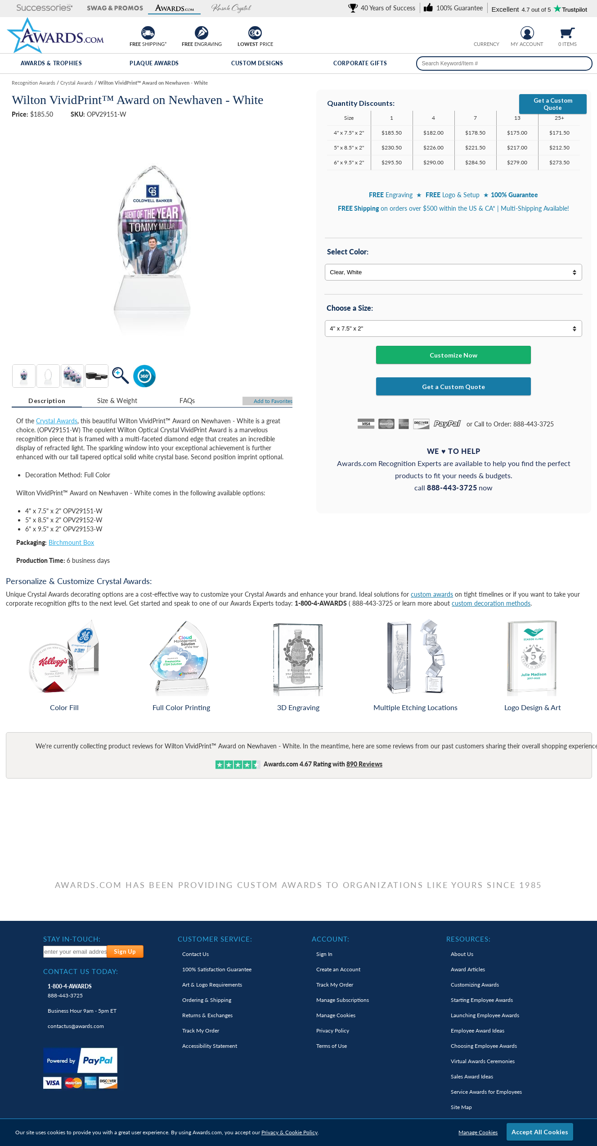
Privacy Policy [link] (332, 1030)
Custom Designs (257, 63)
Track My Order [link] (200, 1030)
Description (46, 400)
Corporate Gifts (360, 63)
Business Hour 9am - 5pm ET (82, 1010)
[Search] (582, 63)
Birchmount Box (71, 542)
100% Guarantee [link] (216, 969)
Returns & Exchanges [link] (207, 1015)
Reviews (364, 764)
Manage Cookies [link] (335, 1015)
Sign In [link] (324, 954)
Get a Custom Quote (553, 104)
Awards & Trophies (51, 63)
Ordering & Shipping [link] (206, 1000)
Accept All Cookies (540, 1132)
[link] (383, 8)
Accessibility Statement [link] (209, 1045)
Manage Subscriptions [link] (342, 1000)
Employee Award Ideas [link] (477, 1030)
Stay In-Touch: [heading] (72, 939)
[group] (487, 31)
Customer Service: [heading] (215, 939)
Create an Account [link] (338, 969)
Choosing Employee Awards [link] (484, 1045)
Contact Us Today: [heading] (80, 971)
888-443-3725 (70, 991)
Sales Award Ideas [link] (472, 1076)
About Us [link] (462, 954)
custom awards (432, 594)
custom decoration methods (491, 603)
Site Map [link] (461, 1107)
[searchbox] (504, 63)
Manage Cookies (478, 1132)
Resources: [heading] (468, 939)
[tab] (47, 400)
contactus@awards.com (76, 1026)
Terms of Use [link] (331, 1045)
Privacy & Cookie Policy (289, 1132)
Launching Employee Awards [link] (485, 1015)
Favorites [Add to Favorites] (273, 401)
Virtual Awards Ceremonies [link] (483, 1061)
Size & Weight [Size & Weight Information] (117, 400)
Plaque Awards (154, 63)
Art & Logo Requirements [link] (212, 984)
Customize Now (453, 355)
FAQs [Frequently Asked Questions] (187, 400)
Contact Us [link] (195, 954)
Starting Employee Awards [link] (482, 1000)
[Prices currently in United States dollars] (479, 31)
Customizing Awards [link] (475, 984)
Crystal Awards (56, 421)
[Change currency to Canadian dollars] (493, 31)
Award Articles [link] (468, 969)
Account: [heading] (331, 939)
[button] (36, 8)
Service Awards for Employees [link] (486, 1091)
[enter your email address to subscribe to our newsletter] (75, 952)
